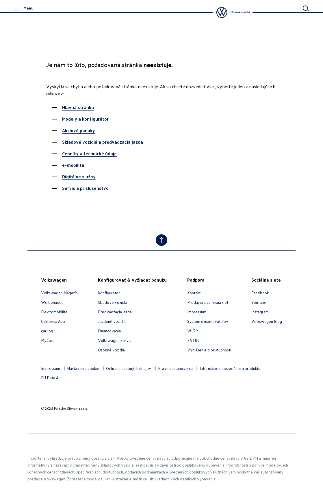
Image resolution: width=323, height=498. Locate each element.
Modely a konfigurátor (85, 119)
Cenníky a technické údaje (89, 153)
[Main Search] (305, 8)
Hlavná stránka (78, 107)
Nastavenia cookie (83, 368)
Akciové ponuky (78, 130)
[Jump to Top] (161, 240)
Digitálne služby (79, 176)
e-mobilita (73, 165)
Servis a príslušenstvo (85, 188)
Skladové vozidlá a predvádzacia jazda (102, 142)
